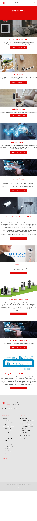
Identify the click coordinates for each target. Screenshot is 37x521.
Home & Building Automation (9, 431)
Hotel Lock (7, 420)
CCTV (6, 440)
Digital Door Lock (9, 428)
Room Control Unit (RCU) (9, 423)
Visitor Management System (9, 452)
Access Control (8, 438)
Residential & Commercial (9, 426)
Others (4, 442)
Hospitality (5, 418)
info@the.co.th (25, 438)
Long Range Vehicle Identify (9, 448)
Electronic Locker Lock (10, 444)
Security (5, 434)
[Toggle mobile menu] (34, 2)
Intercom (7, 436)
